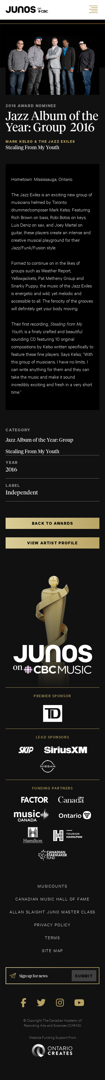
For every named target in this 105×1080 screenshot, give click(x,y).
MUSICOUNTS (52, 885)
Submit (84, 975)
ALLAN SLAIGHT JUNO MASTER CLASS (52, 911)
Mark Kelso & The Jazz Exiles (40, 141)
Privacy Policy (52, 924)
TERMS (52, 937)
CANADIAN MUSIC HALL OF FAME (52, 898)
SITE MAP (52, 950)
